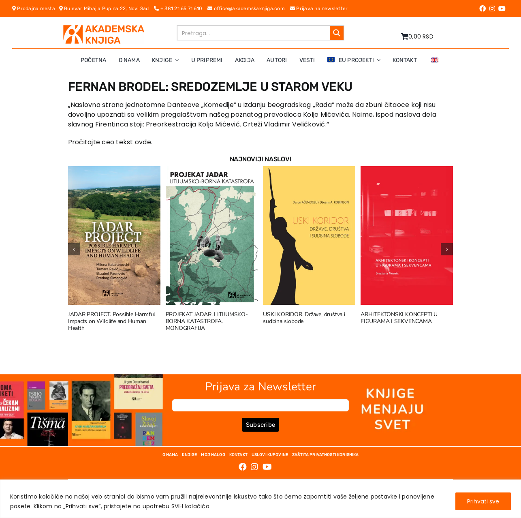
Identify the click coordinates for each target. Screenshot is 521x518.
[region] (260, 498)
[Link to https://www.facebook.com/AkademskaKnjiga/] (482, 8)
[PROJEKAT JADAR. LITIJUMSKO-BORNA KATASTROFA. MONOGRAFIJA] (212, 171)
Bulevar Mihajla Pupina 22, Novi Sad (106, 8)
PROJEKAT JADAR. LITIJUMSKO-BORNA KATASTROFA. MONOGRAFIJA (207, 321)
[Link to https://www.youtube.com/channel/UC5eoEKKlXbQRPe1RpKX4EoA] (502, 8)
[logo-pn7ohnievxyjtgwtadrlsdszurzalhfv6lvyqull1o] (103, 28)
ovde (143, 142)
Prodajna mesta (35, 8)
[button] (74, 249)
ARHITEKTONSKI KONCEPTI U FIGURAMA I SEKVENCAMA (399, 317)
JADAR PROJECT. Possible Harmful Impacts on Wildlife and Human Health (112, 321)
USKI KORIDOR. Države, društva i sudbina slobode (304, 317)
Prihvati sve (483, 501)
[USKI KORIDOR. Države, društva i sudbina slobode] (309, 171)
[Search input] (254, 33)
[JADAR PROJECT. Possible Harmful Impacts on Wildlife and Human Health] (114, 171)
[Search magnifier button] (337, 33)
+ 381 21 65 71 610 (180, 8)
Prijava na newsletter (319, 8)
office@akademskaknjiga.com (248, 8)
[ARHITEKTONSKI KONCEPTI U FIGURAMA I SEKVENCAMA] (407, 171)
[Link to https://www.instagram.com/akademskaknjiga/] (492, 8)
